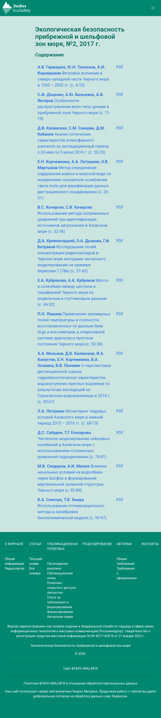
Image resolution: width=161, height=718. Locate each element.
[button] (153, 8)
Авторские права (60, 617)
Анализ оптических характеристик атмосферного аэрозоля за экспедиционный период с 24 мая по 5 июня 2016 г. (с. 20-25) (73, 140)
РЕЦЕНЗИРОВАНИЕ (97, 544)
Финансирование (60, 612)
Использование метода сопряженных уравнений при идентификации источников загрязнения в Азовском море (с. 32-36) (73, 219)
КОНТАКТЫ (150, 544)
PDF (119, 67)
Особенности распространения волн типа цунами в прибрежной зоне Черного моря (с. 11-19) (74, 106)
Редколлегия (14, 568)
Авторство (55, 592)
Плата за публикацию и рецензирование (59, 602)
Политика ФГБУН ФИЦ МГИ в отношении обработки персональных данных (80, 683)
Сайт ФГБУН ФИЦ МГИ (80, 668)
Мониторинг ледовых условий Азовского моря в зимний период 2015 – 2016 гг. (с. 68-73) (72, 417)
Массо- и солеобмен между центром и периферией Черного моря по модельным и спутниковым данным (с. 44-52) (73, 292)
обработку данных (88, 696)
